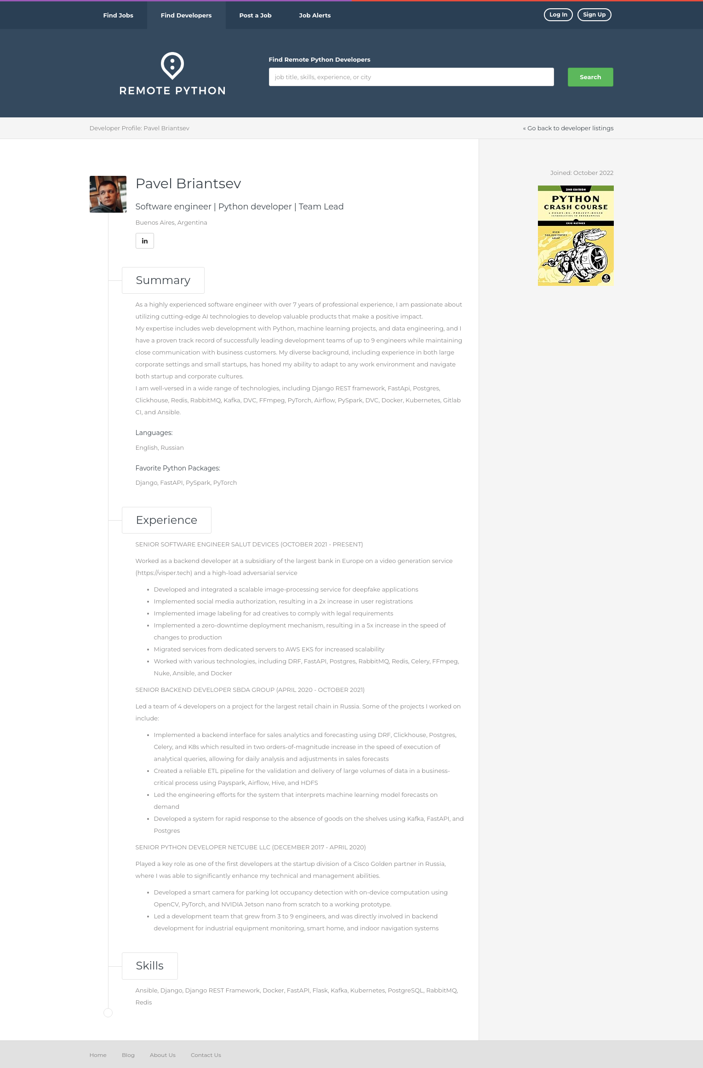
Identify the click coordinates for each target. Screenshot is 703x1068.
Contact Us (206, 1054)
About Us (163, 1054)
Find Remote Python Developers (320, 59)
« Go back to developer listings (568, 128)
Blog (128, 1054)
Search (590, 77)
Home (98, 1054)
